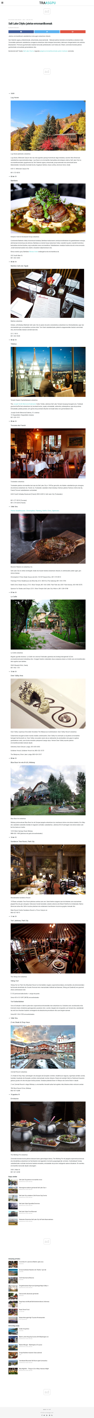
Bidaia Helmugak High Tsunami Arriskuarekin (32, 1317)
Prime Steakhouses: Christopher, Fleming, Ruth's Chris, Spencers (35, 511)
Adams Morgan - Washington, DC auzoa (30, 1345)
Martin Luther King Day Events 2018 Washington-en (34, 1337)
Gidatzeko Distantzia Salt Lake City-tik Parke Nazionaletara (36, 1219)
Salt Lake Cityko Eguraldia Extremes (29, 1203)
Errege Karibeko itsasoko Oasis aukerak (30, 1352)
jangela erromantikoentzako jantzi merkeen (54, 51)
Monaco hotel (33, 252)
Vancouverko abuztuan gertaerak (28, 1293)
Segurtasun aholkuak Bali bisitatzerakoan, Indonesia (34, 1301)
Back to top (47, 1409)
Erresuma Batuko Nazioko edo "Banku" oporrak (32, 1270)
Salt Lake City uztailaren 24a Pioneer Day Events (33, 1195)
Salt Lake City (29, 19)
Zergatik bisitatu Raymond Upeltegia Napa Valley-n (33, 1285)
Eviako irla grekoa (24, 1329)
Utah (24, 19)
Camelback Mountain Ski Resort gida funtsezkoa (33, 1360)
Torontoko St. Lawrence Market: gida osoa (31, 1262)
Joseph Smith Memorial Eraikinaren (24, 404)
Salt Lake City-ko (28, 51)
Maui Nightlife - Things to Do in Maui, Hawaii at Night (34, 1368)
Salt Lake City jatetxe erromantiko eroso (30, 1179)
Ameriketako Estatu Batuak (14, 19)
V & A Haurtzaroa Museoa (26, 1278)
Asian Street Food (24, 1309)
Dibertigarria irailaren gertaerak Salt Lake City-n (32, 1187)
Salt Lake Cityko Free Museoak (28, 1211)
